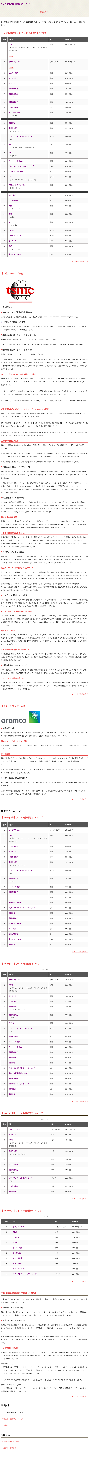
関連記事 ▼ (44, 12)
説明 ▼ (11, 56)
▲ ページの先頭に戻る (80, 261)
